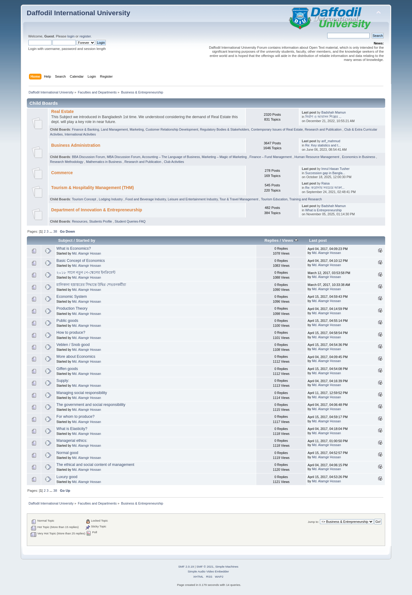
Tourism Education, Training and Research (291, 199)
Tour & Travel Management (239, 199)
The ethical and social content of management (95, 465)
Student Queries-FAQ (130, 221)
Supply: (62, 380)
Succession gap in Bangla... (325, 173)
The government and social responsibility (90, 405)
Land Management (114, 129)
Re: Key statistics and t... (323, 145)
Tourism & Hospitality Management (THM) (92, 187)
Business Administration (75, 145)
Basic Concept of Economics (80, 261)
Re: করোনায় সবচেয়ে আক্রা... (325, 187)
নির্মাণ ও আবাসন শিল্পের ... (323, 116)
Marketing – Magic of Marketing (225, 157)
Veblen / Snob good (73, 345)
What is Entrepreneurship (323, 210)
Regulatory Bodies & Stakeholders (224, 129)
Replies (271, 240)
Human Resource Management (317, 157)
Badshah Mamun (333, 112)
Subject (65, 240)
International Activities (80, 134)
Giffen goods (67, 369)
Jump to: (313, 521)
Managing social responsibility (81, 393)
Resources (80, 221)
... (51, 231)
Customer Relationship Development (171, 129)
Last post (318, 240)
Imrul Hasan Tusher (335, 169)
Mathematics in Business (104, 162)
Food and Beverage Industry (145, 199)
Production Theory (72, 308)
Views (290, 240)
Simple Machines (226, 566)
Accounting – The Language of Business (171, 157)
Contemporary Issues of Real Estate (277, 129)
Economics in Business (359, 157)
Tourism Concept (84, 199)
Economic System (71, 296)
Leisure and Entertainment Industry (193, 199)
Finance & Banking (85, 129)
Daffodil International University (78, 13)
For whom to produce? (75, 416)
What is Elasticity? (71, 429)
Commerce (62, 173)
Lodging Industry (111, 199)
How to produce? (70, 332)
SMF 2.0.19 (186, 566)
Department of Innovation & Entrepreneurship (96, 210)
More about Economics (75, 356)
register (85, 36)
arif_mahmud (330, 141)
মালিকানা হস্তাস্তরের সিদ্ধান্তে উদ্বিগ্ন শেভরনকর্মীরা (91, 285)
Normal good (67, 453)
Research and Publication (323, 129)
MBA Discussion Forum (123, 157)
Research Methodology (67, 162)
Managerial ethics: (71, 440)
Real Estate (62, 111)
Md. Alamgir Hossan (86, 253)
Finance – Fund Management (270, 157)
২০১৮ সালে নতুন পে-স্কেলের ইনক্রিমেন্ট (85, 272)
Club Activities (174, 162)
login (71, 36)
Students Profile (101, 221)
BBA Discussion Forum (88, 157)
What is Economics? (73, 248)
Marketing (137, 129)
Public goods (67, 321)
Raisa (325, 183)
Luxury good (66, 477)
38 (55, 231)
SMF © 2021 (204, 566)
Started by (85, 240)
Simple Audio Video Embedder (208, 571)
